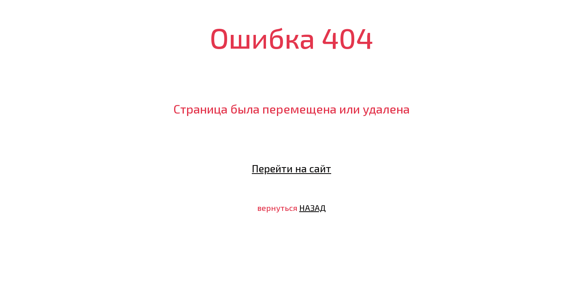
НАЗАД (312, 208)
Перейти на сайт (291, 168)
